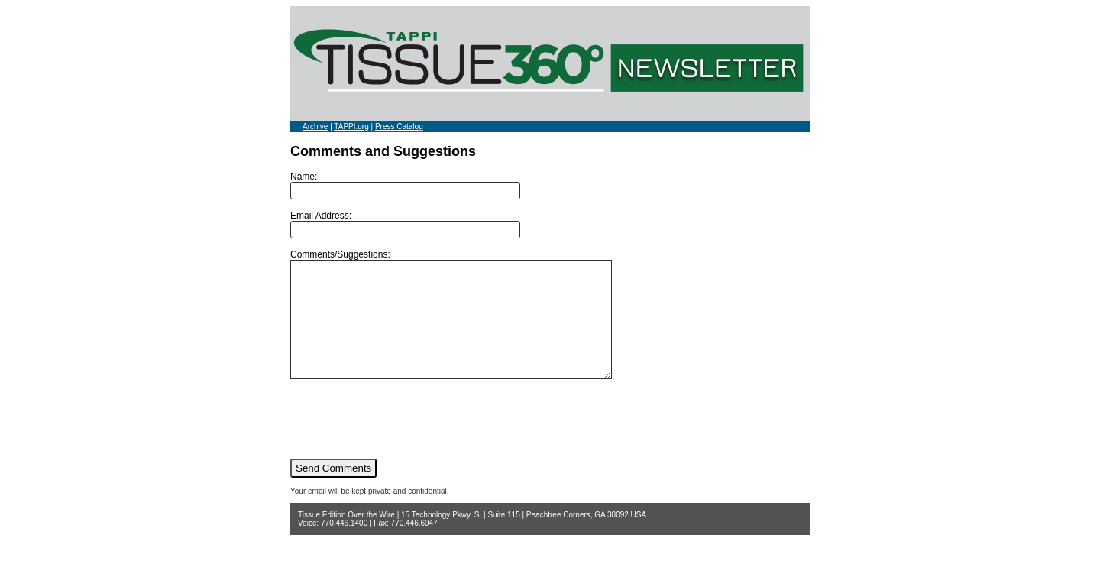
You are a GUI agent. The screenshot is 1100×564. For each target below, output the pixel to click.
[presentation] (406, 441)
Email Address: (405, 224)
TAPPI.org (351, 126)
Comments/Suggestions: (470, 325)
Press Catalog (399, 126)
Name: (405, 185)
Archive (315, 126)
